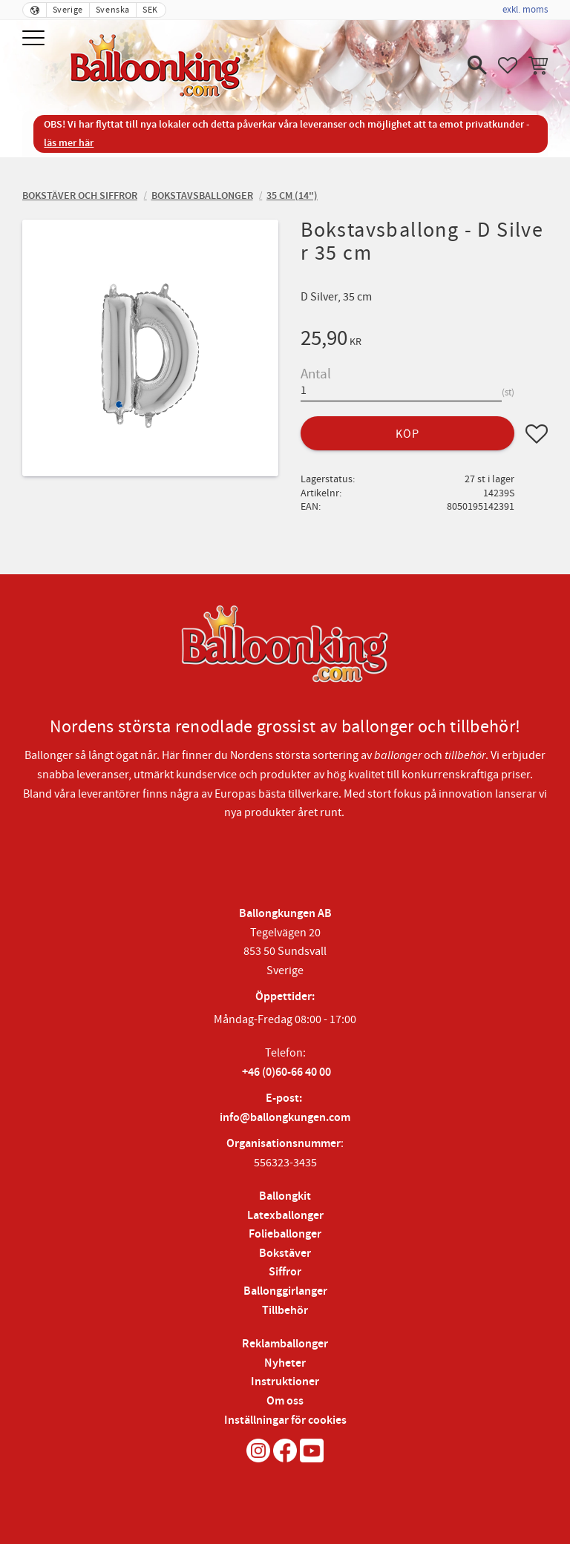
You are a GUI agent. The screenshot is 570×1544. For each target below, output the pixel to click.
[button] (35, 39)
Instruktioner (285, 1382)
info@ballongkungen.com (285, 1118)
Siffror (285, 1272)
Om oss (285, 1401)
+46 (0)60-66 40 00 (286, 1072)
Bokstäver (285, 1253)
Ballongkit (285, 1196)
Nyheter (285, 1363)
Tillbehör (285, 1310)
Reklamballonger (285, 1344)
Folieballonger (285, 1234)
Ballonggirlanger (285, 1291)
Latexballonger (285, 1215)
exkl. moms (525, 10)
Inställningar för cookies (285, 1420)
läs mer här (69, 143)
